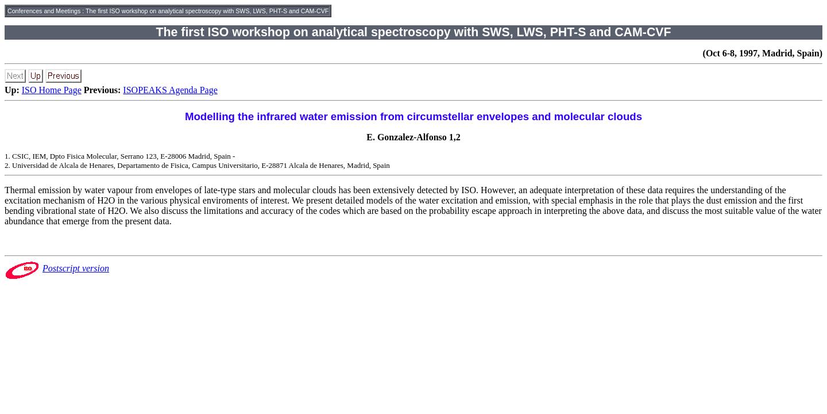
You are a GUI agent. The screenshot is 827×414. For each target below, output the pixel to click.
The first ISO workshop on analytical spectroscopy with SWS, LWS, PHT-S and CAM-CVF (207, 10)
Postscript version (75, 268)
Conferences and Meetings (43, 10)
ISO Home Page (52, 90)
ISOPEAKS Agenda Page (170, 90)
